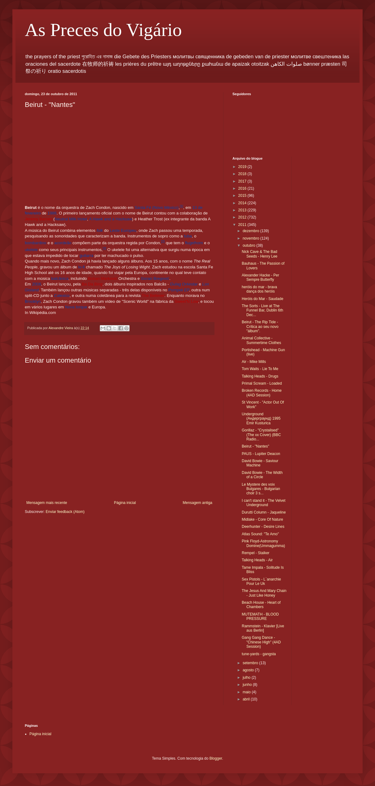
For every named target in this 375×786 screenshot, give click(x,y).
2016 (243, 188)
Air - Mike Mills (254, 362)
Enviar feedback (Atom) (65, 512)
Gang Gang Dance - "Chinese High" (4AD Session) (261, 642)
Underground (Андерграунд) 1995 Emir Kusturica (261, 418)
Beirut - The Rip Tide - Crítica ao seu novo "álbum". (260, 326)
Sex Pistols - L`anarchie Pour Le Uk (261, 581)
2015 (243, 195)
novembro (251, 238)
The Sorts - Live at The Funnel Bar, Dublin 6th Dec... (262, 310)
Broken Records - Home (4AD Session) (262, 392)
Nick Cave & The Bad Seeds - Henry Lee (259, 253)
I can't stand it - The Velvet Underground (263, 502)
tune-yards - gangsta (259, 654)
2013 (243, 210)
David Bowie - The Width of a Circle (262, 474)
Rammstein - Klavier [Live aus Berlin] (263, 628)
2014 (243, 203)
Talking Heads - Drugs (260, 376)
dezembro (251, 231)
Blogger (216, 758)
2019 (243, 167)
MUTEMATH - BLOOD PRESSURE (260, 616)
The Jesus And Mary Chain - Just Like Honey (264, 593)
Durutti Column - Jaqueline (264, 512)
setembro (251, 663)
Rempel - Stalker (255, 553)
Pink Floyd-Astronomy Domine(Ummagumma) (263, 543)
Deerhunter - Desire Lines (263, 526)
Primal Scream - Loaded (262, 383)
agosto (249, 670)
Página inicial (125, 503)
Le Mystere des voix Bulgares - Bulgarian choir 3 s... (261, 489)
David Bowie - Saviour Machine (260, 463)
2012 (243, 217)
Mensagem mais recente (46, 503)
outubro (249, 245)
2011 (243, 225)
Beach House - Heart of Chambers (261, 604)
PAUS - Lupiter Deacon (261, 454)
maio (247, 692)
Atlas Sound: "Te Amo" (260, 534)
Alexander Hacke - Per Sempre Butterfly (260, 277)
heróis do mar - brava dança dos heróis (259, 289)
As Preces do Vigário (103, 30)
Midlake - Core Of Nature (262, 519)
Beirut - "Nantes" (255, 446)
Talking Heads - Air (257, 560)
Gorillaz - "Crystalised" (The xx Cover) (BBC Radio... (261, 434)
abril (247, 699)
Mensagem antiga (197, 503)
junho (248, 684)
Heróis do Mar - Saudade (262, 299)
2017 (243, 181)
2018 (243, 174)
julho (247, 677)
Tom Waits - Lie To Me (260, 369)
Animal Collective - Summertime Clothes (261, 340)
